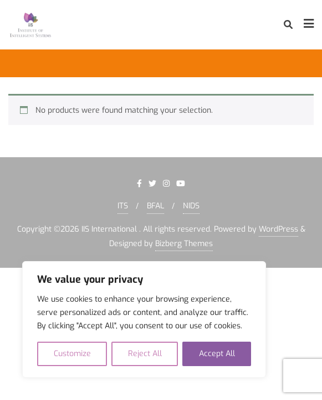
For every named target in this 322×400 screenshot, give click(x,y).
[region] (144, 319)
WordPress (278, 229)
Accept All (217, 353)
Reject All (145, 353)
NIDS (191, 206)
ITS (122, 206)
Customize (72, 353)
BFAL (155, 206)
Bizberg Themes (184, 243)
